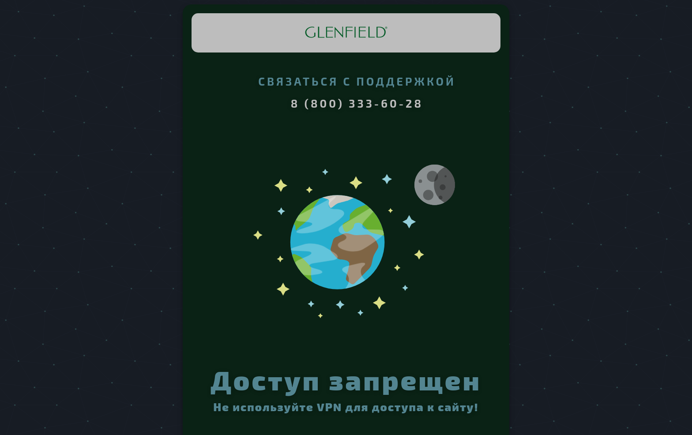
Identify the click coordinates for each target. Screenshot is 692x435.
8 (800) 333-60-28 (357, 103)
